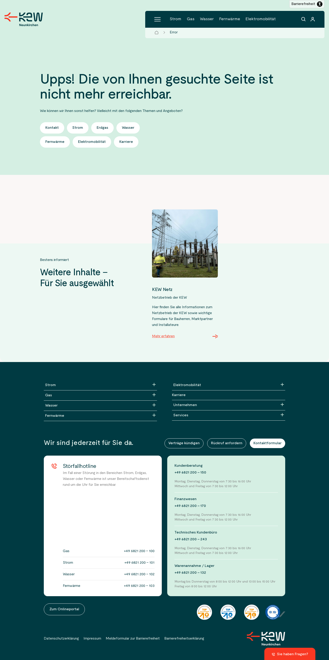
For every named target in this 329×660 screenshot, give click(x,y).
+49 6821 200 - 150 (190, 472)
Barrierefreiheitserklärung (184, 638)
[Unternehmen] (228, 405)
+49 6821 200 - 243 (190, 539)
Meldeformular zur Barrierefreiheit (133, 638)
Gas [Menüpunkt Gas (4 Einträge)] (190, 19)
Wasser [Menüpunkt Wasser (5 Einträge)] (207, 19)
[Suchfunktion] (303, 19)
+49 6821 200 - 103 (139, 586)
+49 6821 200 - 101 (139, 563)
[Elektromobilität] (228, 385)
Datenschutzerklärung (61, 638)
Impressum (92, 638)
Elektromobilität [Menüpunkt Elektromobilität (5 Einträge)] (261, 19)
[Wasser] (100, 405)
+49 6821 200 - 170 (190, 506)
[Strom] (100, 385)
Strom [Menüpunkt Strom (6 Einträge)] (175, 19)
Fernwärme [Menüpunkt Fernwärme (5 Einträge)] (229, 19)
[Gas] (100, 395)
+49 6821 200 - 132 (190, 573)
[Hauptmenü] (157, 19)
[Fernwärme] (100, 416)
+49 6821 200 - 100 (139, 551)
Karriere (179, 395)
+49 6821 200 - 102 (139, 574)
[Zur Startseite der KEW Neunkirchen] (24, 19)
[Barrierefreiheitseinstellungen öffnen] (306, 4)
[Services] (228, 415)
